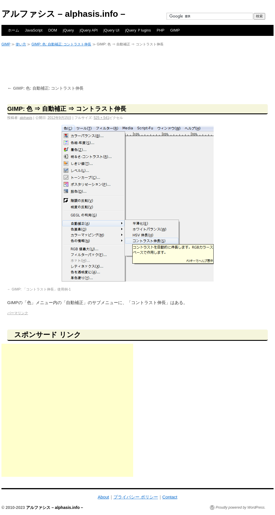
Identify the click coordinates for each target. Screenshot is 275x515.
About (103, 496)
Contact (169, 496)
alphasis (26, 118)
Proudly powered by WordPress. (240, 507)
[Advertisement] (137, 66)
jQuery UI (111, 30)
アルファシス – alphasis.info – (63, 14)
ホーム (13, 30)
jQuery (68, 30)
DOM (52, 30)
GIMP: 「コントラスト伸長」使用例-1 (41, 289)
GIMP (175, 30)
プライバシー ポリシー (135, 496)
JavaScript (34, 30)
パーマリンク (17, 313)
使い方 (21, 44)
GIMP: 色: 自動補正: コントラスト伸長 (61, 44)
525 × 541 (101, 118)
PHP (160, 30)
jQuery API (89, 30)
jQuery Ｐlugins (138, 30)
